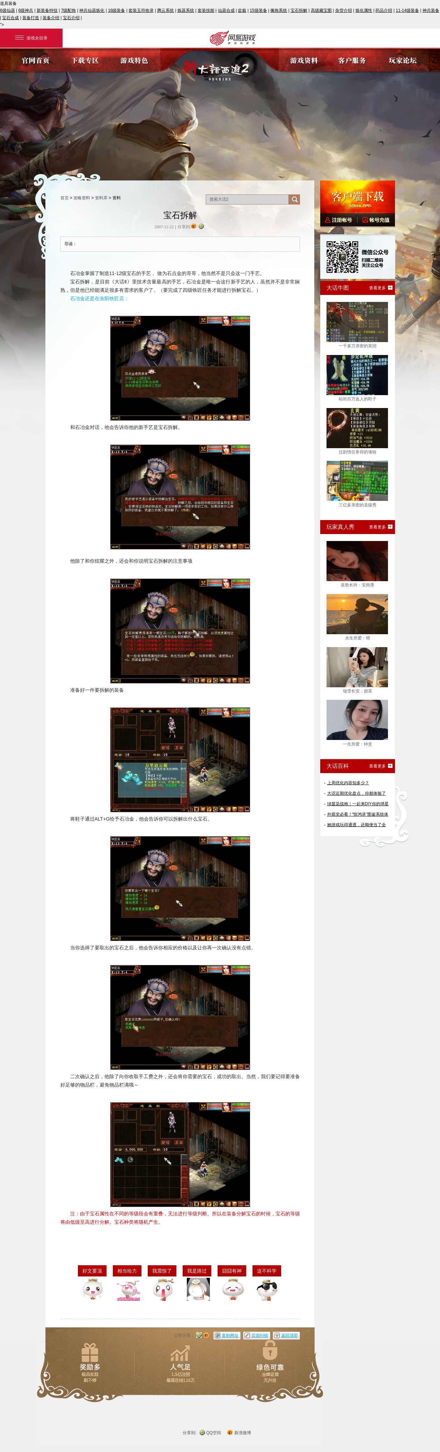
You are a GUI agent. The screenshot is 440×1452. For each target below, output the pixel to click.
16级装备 (116, 10)
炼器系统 (185, 10)
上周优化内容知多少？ (348, 782)
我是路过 (197, 1271)
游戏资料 (304, 60)
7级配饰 (68, 10)
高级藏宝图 (321, 10)
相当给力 (127, 1271)
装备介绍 (51, 17)
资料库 (101, 197)
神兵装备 (431, 10)
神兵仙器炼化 (91, 10)
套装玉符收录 (141, 10)
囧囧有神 (232, 1271)
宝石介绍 (71, 17)
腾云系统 (165, 10)
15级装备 (258, 10)
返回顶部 (289, 1335)
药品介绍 (383, 10)
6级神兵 (26, 10)
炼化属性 (363, 10)
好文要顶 (92, 1271)
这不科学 (267, 1271)
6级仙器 (7, 10)
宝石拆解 (299, 10)
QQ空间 (213, 1432)
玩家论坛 (404, 60)
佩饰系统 (278, 10)
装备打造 (30, 17)
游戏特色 (135, 60)
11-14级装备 (407, 10)
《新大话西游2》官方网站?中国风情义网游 (220, 67)
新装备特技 (47, 10)
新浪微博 (242, 1432)
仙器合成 (226, 10)
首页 (64, 197)
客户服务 (354, 60)
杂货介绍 (343, 10)
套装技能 (206, 10)
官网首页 (35, 60)
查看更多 (377, 288)
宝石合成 (10, 17)
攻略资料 (81, 197)
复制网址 (230, 1335)
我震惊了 (162, 1271)
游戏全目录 (31, 38)
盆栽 (242, 10)
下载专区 (85, 60)
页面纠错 (259, 1335)
